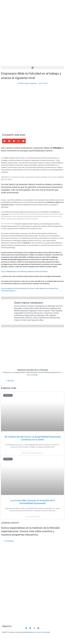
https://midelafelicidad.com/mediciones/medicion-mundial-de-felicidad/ (24, 271)
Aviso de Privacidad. (43, 632)
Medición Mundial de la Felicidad (32, 370)
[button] (32, 67)
